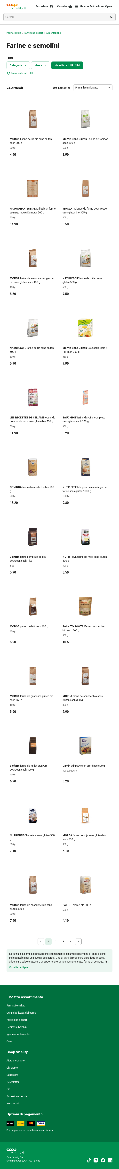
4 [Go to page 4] (70, 941)
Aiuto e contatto (16, 1060)
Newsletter (13, 1082)
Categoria (18, 65)
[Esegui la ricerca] (112, 17)
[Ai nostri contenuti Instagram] (96, 1160)
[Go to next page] (78, 941)
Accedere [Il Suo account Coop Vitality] (44, 6)
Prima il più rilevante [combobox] (86, 87)
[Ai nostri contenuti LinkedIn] (110, 1160)
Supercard (12, 1074)
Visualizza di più (18, 967)
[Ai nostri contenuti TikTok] (88, 1160)
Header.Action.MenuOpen (93, 6)
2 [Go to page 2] (55, 941)
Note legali (13, 1103)
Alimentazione (53, 33)
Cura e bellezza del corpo (21, 1012)
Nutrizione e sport (33, 33)
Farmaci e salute (16, 1005)
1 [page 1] (48, 941)
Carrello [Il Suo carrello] (64, 6)
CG (8, 1089)
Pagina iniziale (14, 33)
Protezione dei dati (17, 1096)
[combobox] (54, 17)
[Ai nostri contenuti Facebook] (103, 1160)
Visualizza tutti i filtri (67, 65)
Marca (41, 65)
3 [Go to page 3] (63, 941)
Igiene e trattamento (18, 1034)
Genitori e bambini (17, 1027)
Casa (9, 1041)
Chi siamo (12, 1067)
